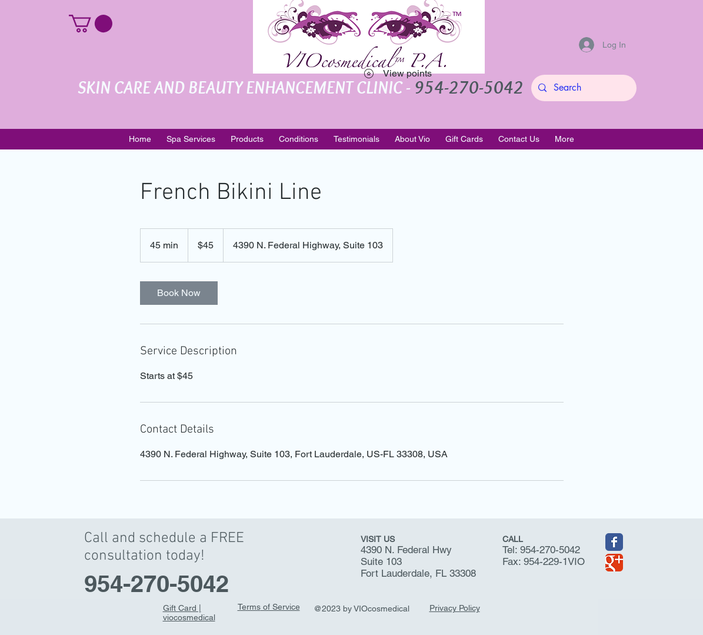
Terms (249, 606)
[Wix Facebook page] (614, 542)
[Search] (583, 88)
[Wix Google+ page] (614, 562)
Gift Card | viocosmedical (189, 612)
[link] (179, 293)
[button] (90, 23)
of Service (280, 606)
